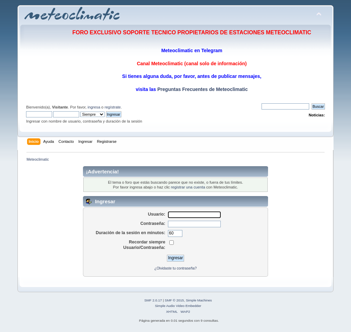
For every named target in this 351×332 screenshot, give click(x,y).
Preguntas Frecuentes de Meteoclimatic (202, 89)
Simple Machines (199, 300)
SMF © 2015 (174, 300)
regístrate (113, 107)
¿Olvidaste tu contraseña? (175, 268)
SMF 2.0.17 (153, 300)
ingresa (94, 107)
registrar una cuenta (188, 187)
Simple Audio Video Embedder (178, 306)
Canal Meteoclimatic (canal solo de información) (192, 63)
